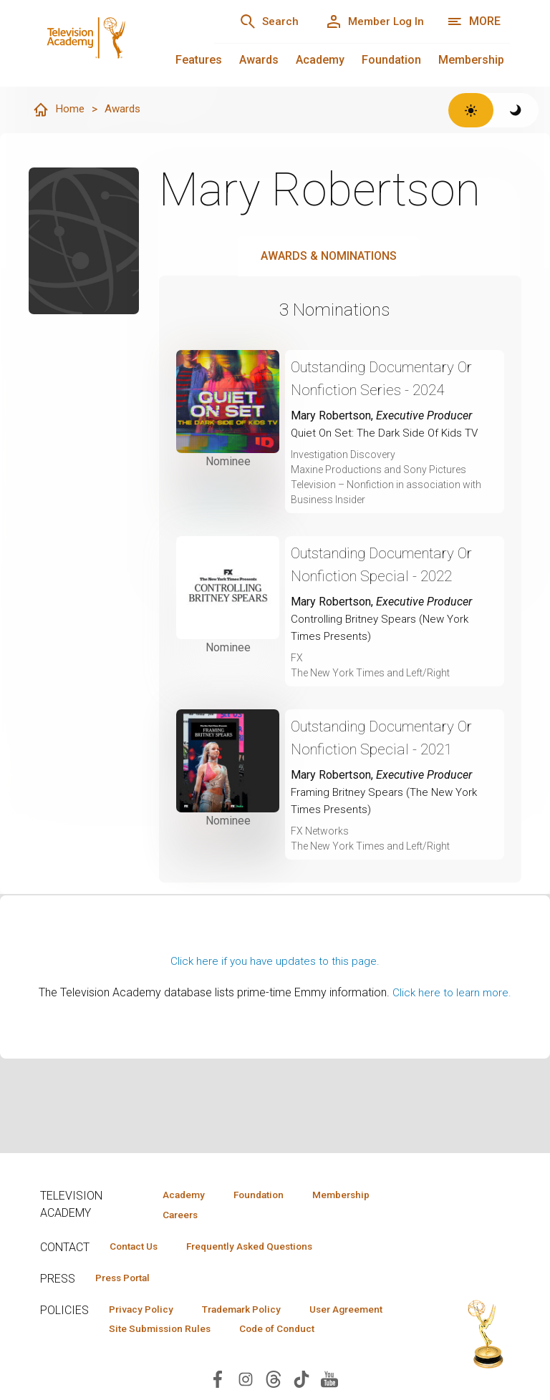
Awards (259, 60)
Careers (177, 1215)
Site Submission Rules (274, 1332)
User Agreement (150, 1332)
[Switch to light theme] (470, 110)
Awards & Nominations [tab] (329, 256)
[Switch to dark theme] (516, 110)
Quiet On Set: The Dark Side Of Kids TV (387, 433)
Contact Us (137, 1247)
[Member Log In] (370, 21)
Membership (471, 60)
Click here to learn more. (452, 993)
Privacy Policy (145, 1312)
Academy (320, 60)
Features (198, 60)
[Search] (257, 21)
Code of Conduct (151, 1353)
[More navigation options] (474, 21)
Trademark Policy (254, 1312)
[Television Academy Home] (112, 43)
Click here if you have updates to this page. (275, 961)
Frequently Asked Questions (262, 1247)
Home (58, 110)
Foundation (391, 60)
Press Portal (127, 1279)
